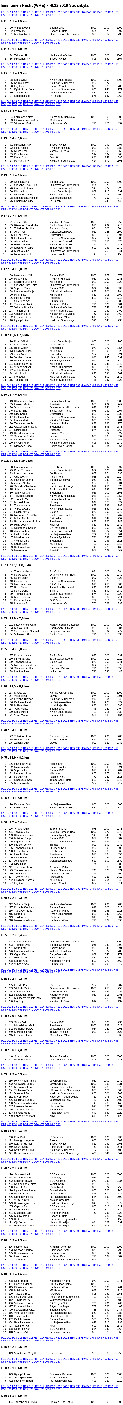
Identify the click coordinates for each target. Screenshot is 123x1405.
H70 (30, 15)
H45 (94, 12)
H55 (116, 12)
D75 (47, 15)
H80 (52, 15)
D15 (30, 12)
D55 (3, 15)
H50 (105, 12)
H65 (20, 15)
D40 (88, 12)
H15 (25, 12)
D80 (58, 15)
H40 (83, 12)
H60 (9, 15)
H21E (59, 12)
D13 (20, 12)
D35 (78, 12)
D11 (9, 12)
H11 (3, 12)
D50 (110, 12)
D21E (66, 12)
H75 (41, 15)
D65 (25, 15)
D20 (52, 12)
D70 (36, 15)
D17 (41, 12)
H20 (47, 12)
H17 (36, 12)
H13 (14, 12)
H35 (72, 12)
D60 (14, 15)
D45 (99, 12)
